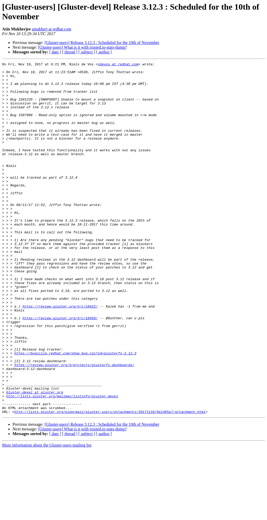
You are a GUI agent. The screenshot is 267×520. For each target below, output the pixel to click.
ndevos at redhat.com (118, 64)
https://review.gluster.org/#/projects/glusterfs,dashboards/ (74, 425)
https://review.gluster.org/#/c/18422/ (60, 355)
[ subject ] (86, 52)
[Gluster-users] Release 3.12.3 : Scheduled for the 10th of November (102, 42)
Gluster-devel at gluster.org (34, 458)
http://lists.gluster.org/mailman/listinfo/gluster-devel (62, 463)
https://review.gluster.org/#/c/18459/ (60, 369)
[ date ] (55, 52)
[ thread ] (69, 52)
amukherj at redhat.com (51, 29)
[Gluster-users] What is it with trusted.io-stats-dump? (82, 47)
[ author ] (104, 52)
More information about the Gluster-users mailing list (47, 515)
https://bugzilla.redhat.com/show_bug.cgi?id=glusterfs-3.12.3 (75, 411)
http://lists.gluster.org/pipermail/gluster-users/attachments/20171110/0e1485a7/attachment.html (109, 482)
